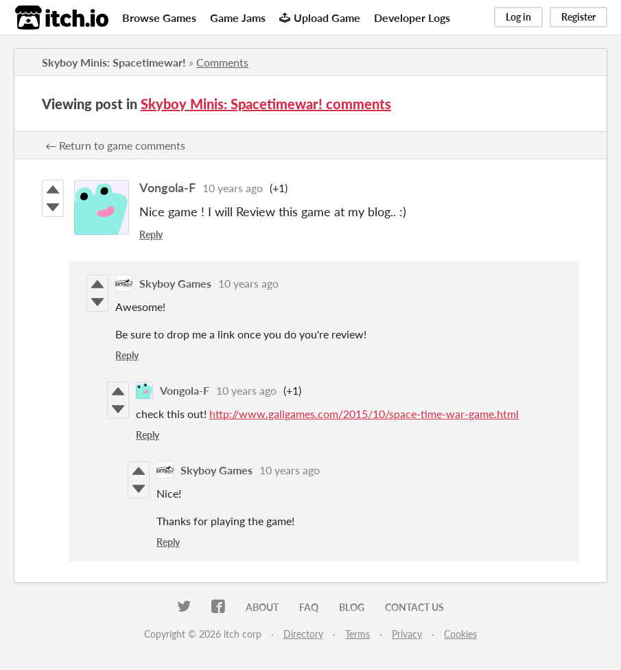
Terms (357, 634)
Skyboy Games (175, 283)
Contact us (414, 607)
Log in (518, 17)
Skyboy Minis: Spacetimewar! (114, 62)
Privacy (407, 634)
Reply (151, 234)
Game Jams (238, 17)
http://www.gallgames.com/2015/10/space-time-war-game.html (364, 413)
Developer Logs (412, 17)
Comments (222, 62)
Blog (351, 607)
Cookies (460, 634)
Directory (303, 634)
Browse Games (159, 17)
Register (578, 17)
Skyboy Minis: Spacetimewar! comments (266, 103)
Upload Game (319, 17)
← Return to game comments (115, 145)
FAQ (308, 607)
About (262, 607)
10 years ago (232, 187)
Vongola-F (167, 187)
